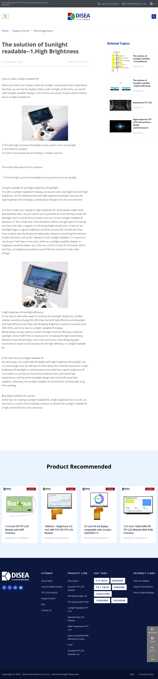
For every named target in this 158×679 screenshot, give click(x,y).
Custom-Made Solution (52, 586)
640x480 (119, 587)
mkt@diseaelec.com (136, 4)
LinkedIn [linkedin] (15, 587)
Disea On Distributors (143, 586)
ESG (43, 604)
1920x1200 (103, 593)
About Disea (46, 580)
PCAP (70, 644)
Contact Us (46, 610)
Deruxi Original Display (143, 592)
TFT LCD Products (49, 592)
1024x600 (119, 600)
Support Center (48, 598)
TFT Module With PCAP (78, 602)
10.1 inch (102, 587)
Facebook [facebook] (4, 587)
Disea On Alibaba (141, 580)
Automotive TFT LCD (142, 102)
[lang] (153, 4)
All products (73, 580)
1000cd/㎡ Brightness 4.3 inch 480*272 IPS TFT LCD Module (59, 530)
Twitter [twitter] (9, 587)
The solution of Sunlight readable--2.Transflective (141, 59)
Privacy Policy (146, 674)
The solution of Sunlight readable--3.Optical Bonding (141, 83)
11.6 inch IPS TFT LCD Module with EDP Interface (17, 530)
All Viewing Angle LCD (77, 596)
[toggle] (5, 16)
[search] (154, 16)
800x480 (117, 580)
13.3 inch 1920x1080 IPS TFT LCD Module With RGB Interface (138, 530)
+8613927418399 (109, 3)
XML (132, 674)
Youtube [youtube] (21, 587)
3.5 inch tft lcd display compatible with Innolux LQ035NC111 (97, 530)
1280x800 (102, 600)
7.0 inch (102, 580)
